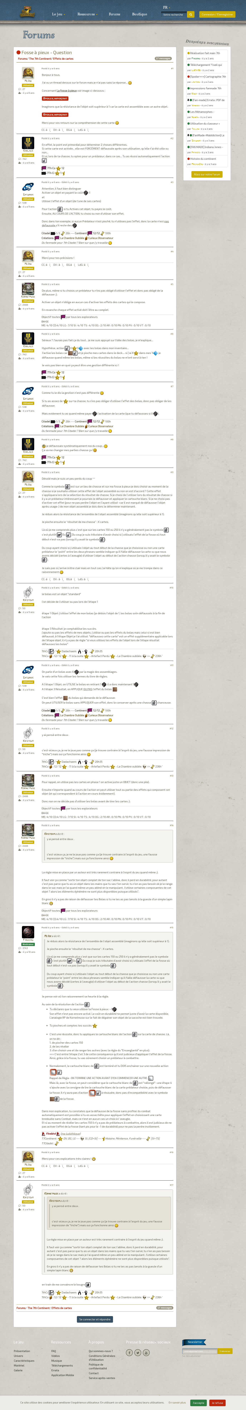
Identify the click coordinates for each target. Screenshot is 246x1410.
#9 (171, 472)
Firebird (28, 940)
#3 (172, 182)
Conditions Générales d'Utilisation (102, 1357)
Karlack (28, 151)
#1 (172, 68)
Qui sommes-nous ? (101, 1351)
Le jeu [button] (58, 14)
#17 (171, 1185)
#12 (171, 728)
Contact (94, 1373)
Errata (55, 1370)
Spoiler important (55, 98)
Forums (114, 14)
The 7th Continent (40, 58)
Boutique (139, 14)
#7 (172, 386)
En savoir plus (177, 1402)
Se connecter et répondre (95, 1319)
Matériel (19, 1365)
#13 (171, 775)
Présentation (22, 1351)
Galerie (18, 1370)
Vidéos (55, 1355)
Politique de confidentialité (98, 1366)
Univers (18, 1355)
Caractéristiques (24, 1360)
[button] (166, 8)
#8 (171, 439)
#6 (171, 334)
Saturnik (28, 194)
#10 (171, 587)
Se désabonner (191, 1355)
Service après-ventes (102, 1378)
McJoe (28, 81)
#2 (171, 138)
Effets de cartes (63, 58)
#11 (171, 665)
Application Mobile (62, 1375)
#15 (171, 927)
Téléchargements (62, 1365)
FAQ (53, 1351)
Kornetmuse (28, 296)
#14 (171, 825)
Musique (56, 1360)
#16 (171, 1152)
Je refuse (217, 1402)
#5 (172, 284)
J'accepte (198, 1402)
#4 (172, 251)
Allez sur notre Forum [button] (207, 174)
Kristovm (28, 600)
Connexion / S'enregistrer (217, 14)
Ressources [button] (88, 14)
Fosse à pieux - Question (44, 52)
